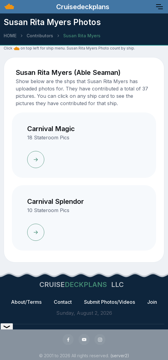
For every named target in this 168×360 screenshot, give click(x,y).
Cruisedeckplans (81, 7)
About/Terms (26, 302)
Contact (63, 302)
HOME (10, 35)
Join (152, 302)
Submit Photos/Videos (109, 302)
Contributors (40, 35)
